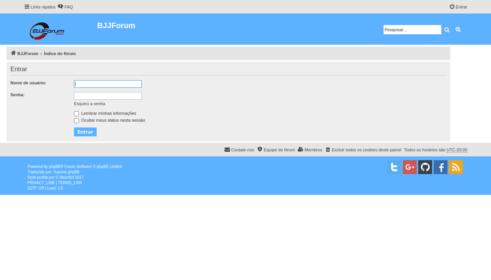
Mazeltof (66, 177)
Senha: (17, 94)
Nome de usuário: (28, 82)
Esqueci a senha (89, 103)
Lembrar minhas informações (105, 113)
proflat (42, 177)
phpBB (54, 166)
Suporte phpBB (66, 172)
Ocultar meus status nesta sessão (109, 120)
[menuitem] (65, 7)
